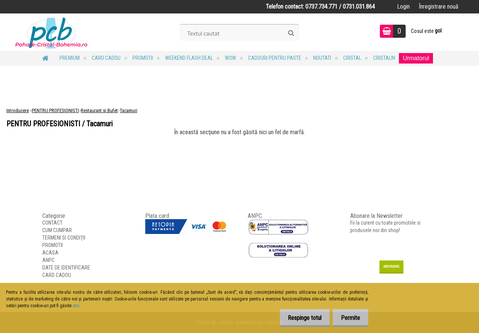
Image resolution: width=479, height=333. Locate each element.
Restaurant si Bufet (99, 110)
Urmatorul (416, 58)
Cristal (352, 58)
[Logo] (51, 32)
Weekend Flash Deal (189, 58)
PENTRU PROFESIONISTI (55, 110)
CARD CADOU (106, 58)
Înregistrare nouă (438, 6)
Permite (349, 317)
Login (403, 6)
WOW (230, 58)
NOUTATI (322, 58)
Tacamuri (128, 110)
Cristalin (384, 58)
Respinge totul (301, 317)
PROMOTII (142, 58)
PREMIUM (70, 58)
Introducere (17, 110)
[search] (291, 33)
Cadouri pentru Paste (274, 58)
